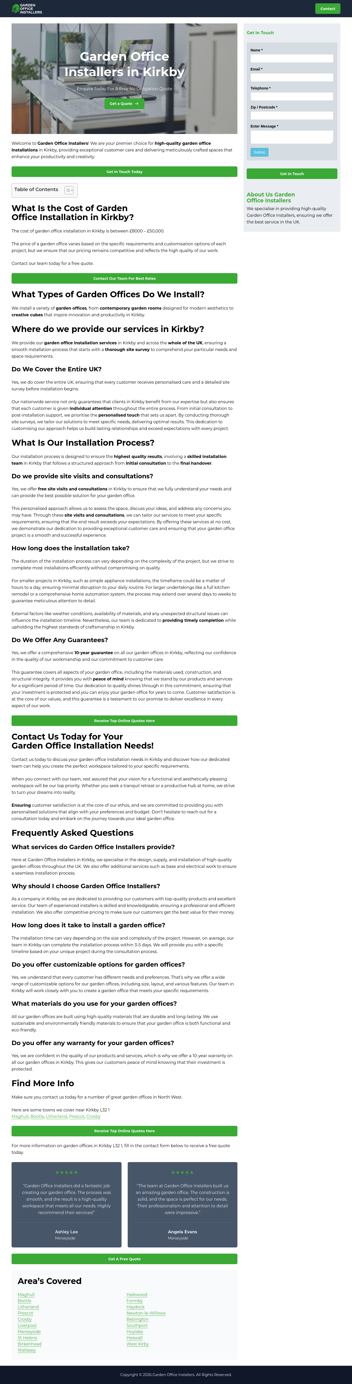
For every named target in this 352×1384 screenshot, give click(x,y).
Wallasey (27, 1350)
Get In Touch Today (125, 171)
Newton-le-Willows (146, 1313)
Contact (327, 8)
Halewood (137, 1294)
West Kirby (138, 1344)
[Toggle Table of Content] (66, 190)
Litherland (56, 1116)
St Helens (27, 1337)
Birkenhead (30, 1344)
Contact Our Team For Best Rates (124, 278)
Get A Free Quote (124, 1259)
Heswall (135, 1337)
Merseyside (29, 1331)
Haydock (136, 1307)
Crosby (93, 1116)
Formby (135, 1300)
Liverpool (27, 1325)
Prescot (77, 1116)
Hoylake (135, 1331)
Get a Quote (124, 103)
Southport (137, 1325)
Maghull (20, 1116)
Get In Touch (292, 174)
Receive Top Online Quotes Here (124, 720)
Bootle (37, 1116)
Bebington (138, 1319)
